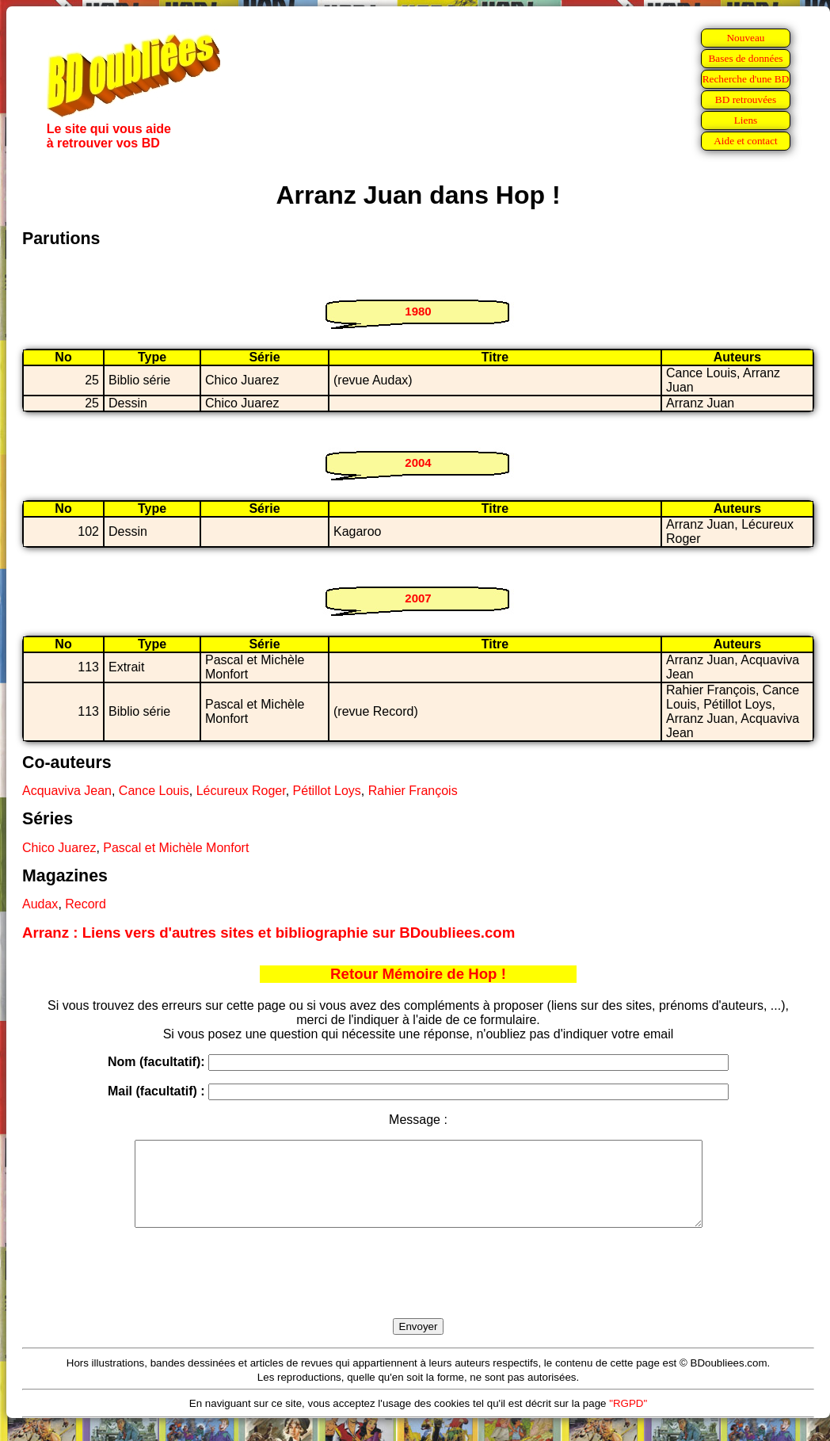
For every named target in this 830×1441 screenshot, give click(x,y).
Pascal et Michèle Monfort (176, 847)
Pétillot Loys (327, 790)
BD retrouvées (745, 99)
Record (85, 904)
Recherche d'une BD (746, 79)
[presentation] (418, 1291)
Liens (746, 120)
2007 (418, 598)
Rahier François (413, 790)
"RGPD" (628, 1420)
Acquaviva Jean (67, 790)
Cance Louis (154, 790)
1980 (418, 311)
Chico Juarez (59, 847)
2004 (418, 462)
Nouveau (745, 38)
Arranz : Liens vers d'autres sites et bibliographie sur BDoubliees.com (268, 932)
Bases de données (745, 58)
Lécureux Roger (241, 790)
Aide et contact (746, 141)
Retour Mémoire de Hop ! (418, 973)
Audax (40, 904)
